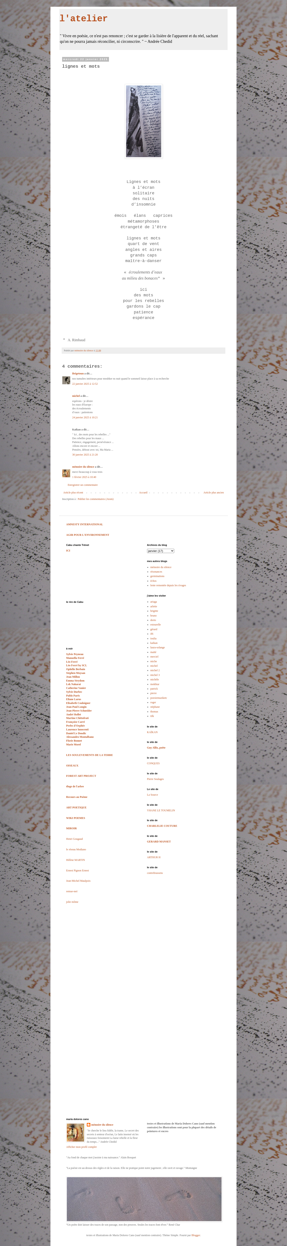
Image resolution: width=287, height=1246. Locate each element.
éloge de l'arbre (75, 786)
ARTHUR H (154, 857)
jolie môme (72, 901)
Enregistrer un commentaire (83, 484)
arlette (153, 606)
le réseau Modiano (76, 849)
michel (76, 395)
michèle (154, 679)
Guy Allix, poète (156, 747)
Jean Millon (73, 676)
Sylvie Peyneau (74, 654)
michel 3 (155, 675)
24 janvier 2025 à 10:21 (85, 417)
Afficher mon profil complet (81, 1146)
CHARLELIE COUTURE (162, 825)
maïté (153, 652)
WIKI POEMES (75, 818)
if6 (151, 633)
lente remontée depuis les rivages (168, 585)
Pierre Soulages (155, 779)
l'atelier (83, 19)
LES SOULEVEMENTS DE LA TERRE (89, 755)
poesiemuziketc (158, 697)
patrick (154, 688)
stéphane (155, 706)
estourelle (155, 624)
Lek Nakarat (73, 684)
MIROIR (71, 828)
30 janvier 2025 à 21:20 (85, 454)
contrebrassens (155, 873)
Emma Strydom (75, 680)
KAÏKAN (152, 732)
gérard (153, 629)
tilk (152, 716)
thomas (154, 711)
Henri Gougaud (74, 838)
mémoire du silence (83, 466)
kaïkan (154, 643)
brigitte (154, 610)
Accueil (143, 492)
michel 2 (155, 670)
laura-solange (157, 647)
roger (153, 702)
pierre (153, 693)
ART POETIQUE (76, 807)
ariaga (153, 601)
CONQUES (153, 763)
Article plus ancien (213, 492)
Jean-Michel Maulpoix (78, 880)
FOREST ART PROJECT (81, 775)
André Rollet (73, 714)
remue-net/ (72, 891)
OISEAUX (72, 765)
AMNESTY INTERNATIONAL (84, 524)
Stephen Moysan (75, 673)
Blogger (195, 1235)
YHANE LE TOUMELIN (161, 810)
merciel (154, 656)
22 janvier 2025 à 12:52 (85, 383)
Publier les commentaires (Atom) (96, 499)
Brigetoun (78, 373)
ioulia (153, 638)
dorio (153, 620)
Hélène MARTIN (75, 860)
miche (153, 661)
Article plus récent (73, 492)
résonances (156, 571)
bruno (153, 615)
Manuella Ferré (75, 658)
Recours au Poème (76, 797)
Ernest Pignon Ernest (77, 870)
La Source (152, 794)
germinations (157, 576)
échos (153, 580)
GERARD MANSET (159, 841)
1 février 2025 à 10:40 (84, 477)
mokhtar (154, 684)
